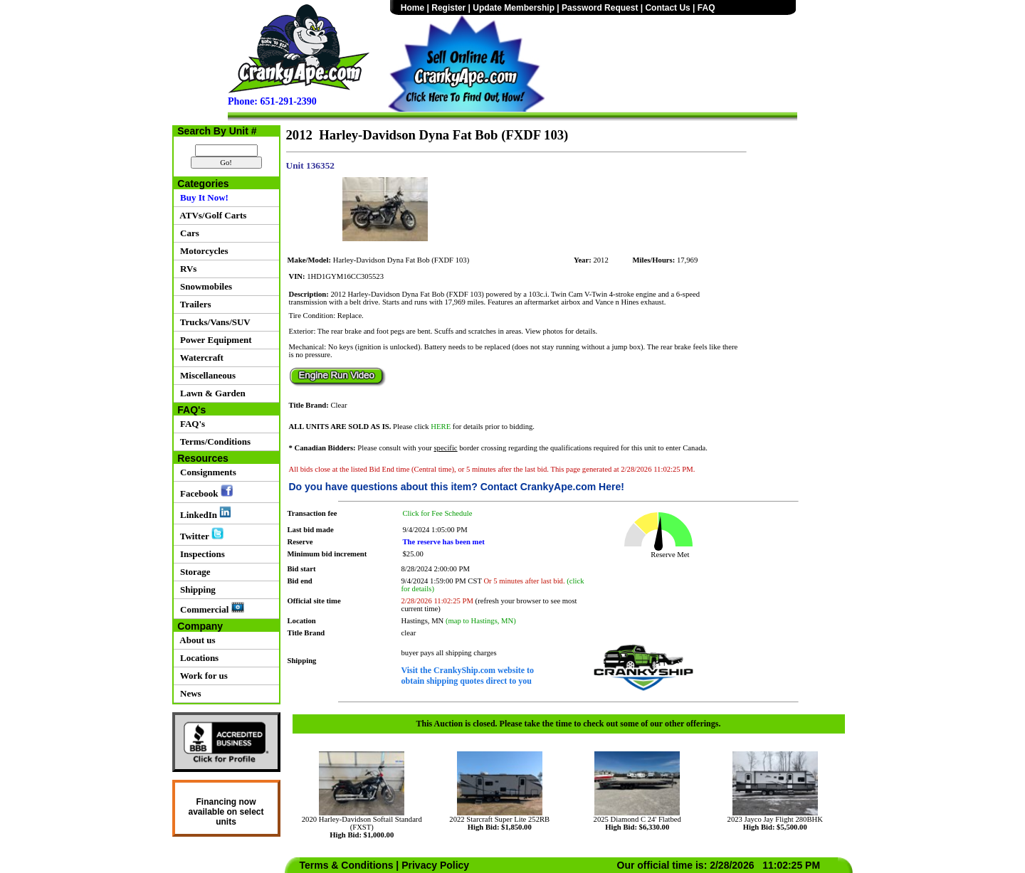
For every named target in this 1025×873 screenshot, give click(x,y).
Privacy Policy (435, 865)
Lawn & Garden (211, 393)
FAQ (706, 8)
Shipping (196, 589)
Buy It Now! (202, 197)
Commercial (210, 608)
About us (196, 640)
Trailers (193, 304)
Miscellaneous (206, 375)
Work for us (202, 675)
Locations (197, 657)
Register (448, 8)
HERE (441, 426)
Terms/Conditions (213, 441)
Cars (187, 233)
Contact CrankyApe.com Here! (552, 486)
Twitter (200, 534)
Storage (193, 571)
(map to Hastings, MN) (481, 621)
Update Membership (513, 8)
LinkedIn (204, 513)
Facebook (204, 492)
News (188, 693)
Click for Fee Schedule (438, 513)
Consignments (206, 472)
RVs (186, 268)
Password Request (600, 8)
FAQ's (191, 423)
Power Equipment (214, 339)
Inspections (200, 554)
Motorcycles (202, 250)
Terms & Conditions (347, 865)
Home (412, 8)
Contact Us (667, 8)
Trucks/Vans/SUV (213, 322)
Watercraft (200, 357)
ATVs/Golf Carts (211, 215)
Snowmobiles (204, 286)
